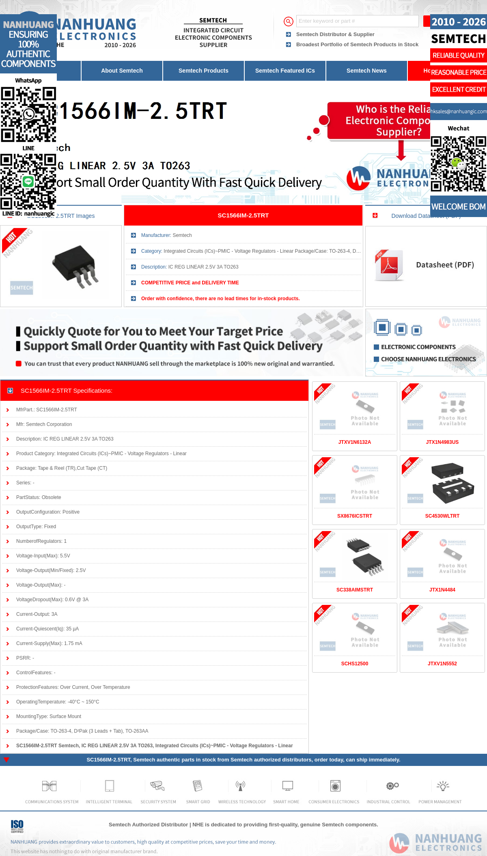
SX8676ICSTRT (354, 516)
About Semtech (122, 70)
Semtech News (367, 70)
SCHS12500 (354, 664)
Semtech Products (203, 70)
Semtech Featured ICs (285, 70)
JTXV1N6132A (354, 442)
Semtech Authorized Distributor (148, 825)
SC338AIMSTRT (354, 590)
